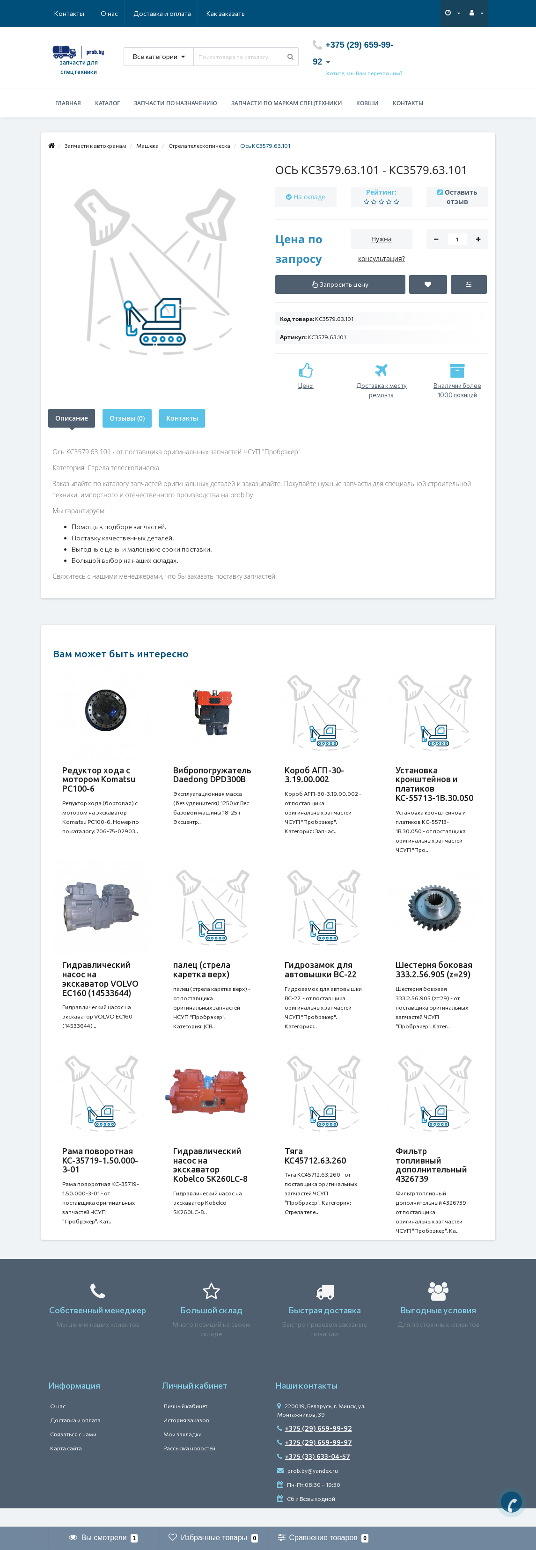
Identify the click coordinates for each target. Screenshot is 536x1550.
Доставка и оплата (117, 13)
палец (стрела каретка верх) (201, 974)
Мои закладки (182, 1452)
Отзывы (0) (127, 418)
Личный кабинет (185, 1424)
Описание (71, 418)
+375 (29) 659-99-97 (314, 1461)
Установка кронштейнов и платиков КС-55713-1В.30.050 (434, 783)
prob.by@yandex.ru (307, 1489)
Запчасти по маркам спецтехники (286, 103)
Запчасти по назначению (175, 103)
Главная (68, 103)
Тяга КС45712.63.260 (315, 1169)
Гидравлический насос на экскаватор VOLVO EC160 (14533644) (100, 983)
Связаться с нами (73, 1452)
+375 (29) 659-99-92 (314, 1447)
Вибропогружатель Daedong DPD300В (212, 774)
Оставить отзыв (461, 197)
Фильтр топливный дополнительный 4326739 (431, 1178)
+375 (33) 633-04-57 (313, 1475)
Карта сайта (66, 1466)
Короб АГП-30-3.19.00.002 (314, 774)
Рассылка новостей (189, 1466)
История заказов (186, 1438)
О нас (63, 13)
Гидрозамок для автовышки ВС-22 (322, 974)
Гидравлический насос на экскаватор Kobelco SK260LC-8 (210, 1178)
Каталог (107, 103)
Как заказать (181, 13)
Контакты (232, 13)
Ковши (367, 103)
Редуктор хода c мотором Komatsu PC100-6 (98, 779)
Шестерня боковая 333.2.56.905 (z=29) (434, 974)
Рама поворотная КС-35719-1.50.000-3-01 (100, 1174)
